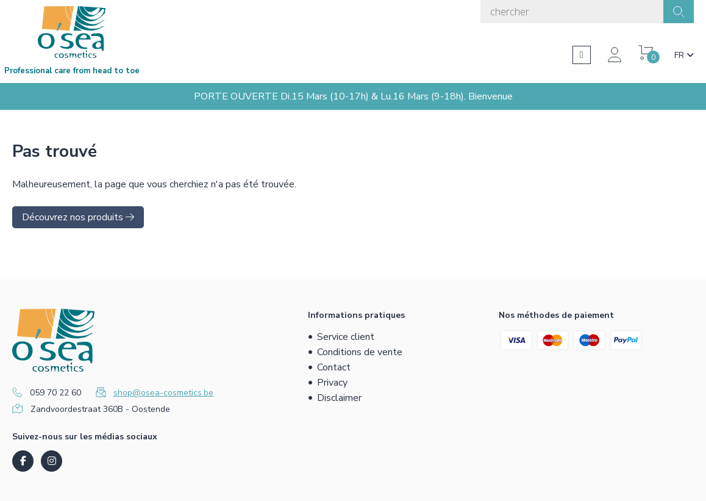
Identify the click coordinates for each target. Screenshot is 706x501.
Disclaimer (339, 398)
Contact (334, 367)
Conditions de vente (359, 352)
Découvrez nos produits (78, 217)
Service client (345, 337)
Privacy (332, 382)
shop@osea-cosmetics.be (163, 392)
